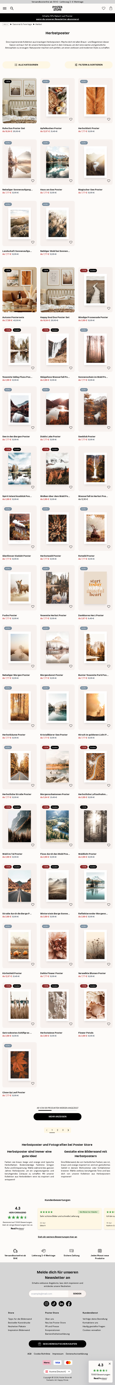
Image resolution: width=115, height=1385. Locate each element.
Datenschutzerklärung (77, 1353)
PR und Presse (52, 1326)
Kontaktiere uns (90, 1322)
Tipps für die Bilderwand (20, 1319)
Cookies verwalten (92, 1330)
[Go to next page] (68, 1130)
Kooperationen (52, 1330)
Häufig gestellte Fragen (94, 1326)
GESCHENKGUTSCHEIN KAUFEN (57, 1344)
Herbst (38, 24)
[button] (101, 1372)
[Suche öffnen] (11, 8)
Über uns (49, 1319)
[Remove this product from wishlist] (33, 119)
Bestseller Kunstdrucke (19, 1322)
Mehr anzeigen (57, 1116)
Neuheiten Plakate (17, 1326)
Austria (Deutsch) (57, 1371)
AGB (29, 1353)
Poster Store (64, 1377)
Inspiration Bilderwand (19, 1330)
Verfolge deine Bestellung (95, 1319)
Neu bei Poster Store (55, 1322)
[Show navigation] (4, 8)
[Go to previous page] (46, 1130)
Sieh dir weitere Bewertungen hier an (57, 1236)
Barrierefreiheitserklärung (57, 1334)
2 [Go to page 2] (57, 1130)
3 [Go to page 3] (62, 1130)
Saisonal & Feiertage (22, 24)
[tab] (103, 8)
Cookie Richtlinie (42, 1353)
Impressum (58, 1353)
